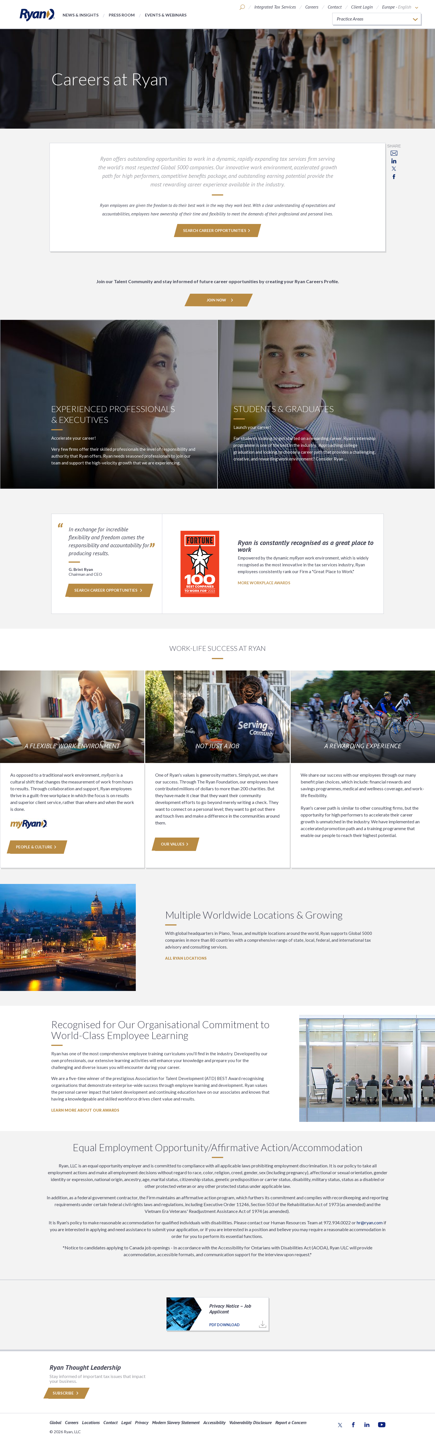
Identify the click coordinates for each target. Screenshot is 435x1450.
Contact (335, 7)
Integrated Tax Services (275, 7)
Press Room (122, 15)
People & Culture (36, 847)
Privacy (141, 1422)
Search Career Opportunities (108, 590)
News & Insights (81, 15)
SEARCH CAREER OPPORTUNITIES (217, 230)
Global (55, 1422)
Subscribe (66, 1393)
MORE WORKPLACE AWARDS (264, 583)
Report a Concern (290, 1422)
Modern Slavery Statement (176, 1422)
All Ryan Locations (186, 958)
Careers (311, 7)
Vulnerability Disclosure (250, 1422)
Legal (126, 1422)
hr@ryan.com (370, 1222)
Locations (91, 1422)
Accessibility (214, 1422)
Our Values (175, 844)
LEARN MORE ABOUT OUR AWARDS (85, 1110)
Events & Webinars (165, 15)
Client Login (362, 7)
